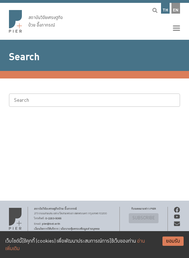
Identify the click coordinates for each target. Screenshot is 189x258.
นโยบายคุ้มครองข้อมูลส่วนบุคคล (80, 228)
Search (24, 57)
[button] (94, 20)
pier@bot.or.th (51, 223)
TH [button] (165, 10)
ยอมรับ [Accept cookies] (173, 241)
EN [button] (176, 10)
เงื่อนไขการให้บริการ (46, 228)
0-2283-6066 (53, 218)
